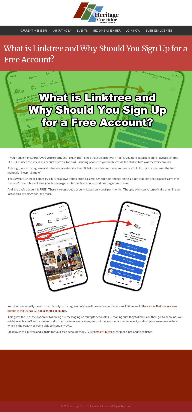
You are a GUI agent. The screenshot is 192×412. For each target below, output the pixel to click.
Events (82, 30)
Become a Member (107, 30)
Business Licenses (159, 30)
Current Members (34, 30)
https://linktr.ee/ (104, 331)
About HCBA (62, 30)
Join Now (133, 30)
